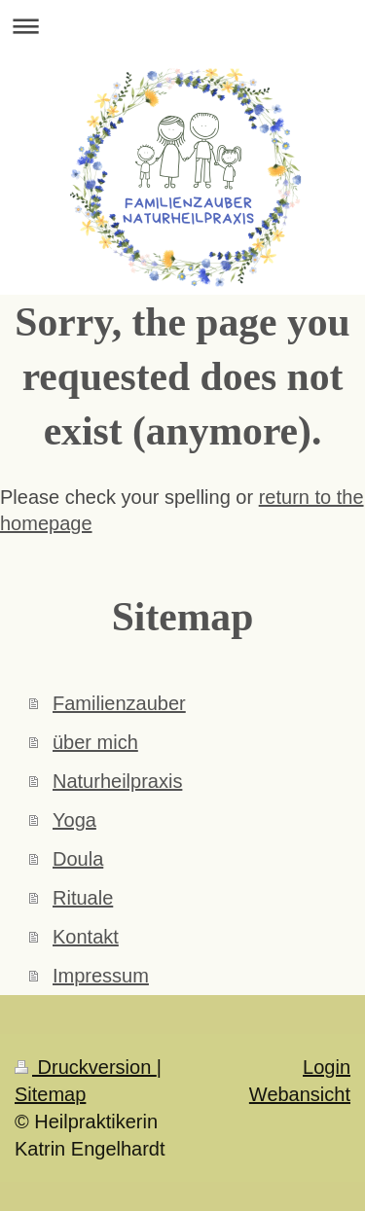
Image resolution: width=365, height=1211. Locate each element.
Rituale (83, 897)
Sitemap (50, 1094)
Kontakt (86, 936)
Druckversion (86, 1067)
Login (326, 1067)
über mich (95, 742)
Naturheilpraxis (117, 781)
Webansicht (299, 1094)
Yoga (74, 820)
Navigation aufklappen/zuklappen (182, 26)
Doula (78, 859)
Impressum (101, 975)
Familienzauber (119, 703)
